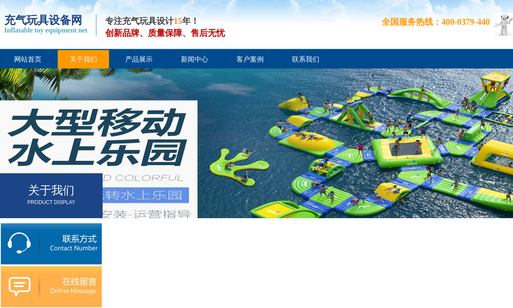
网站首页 (27, 59)
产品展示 (139, 59)
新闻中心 (194, 59)
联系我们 (305, 59)
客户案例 (250, 59)
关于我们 (83, 59)
